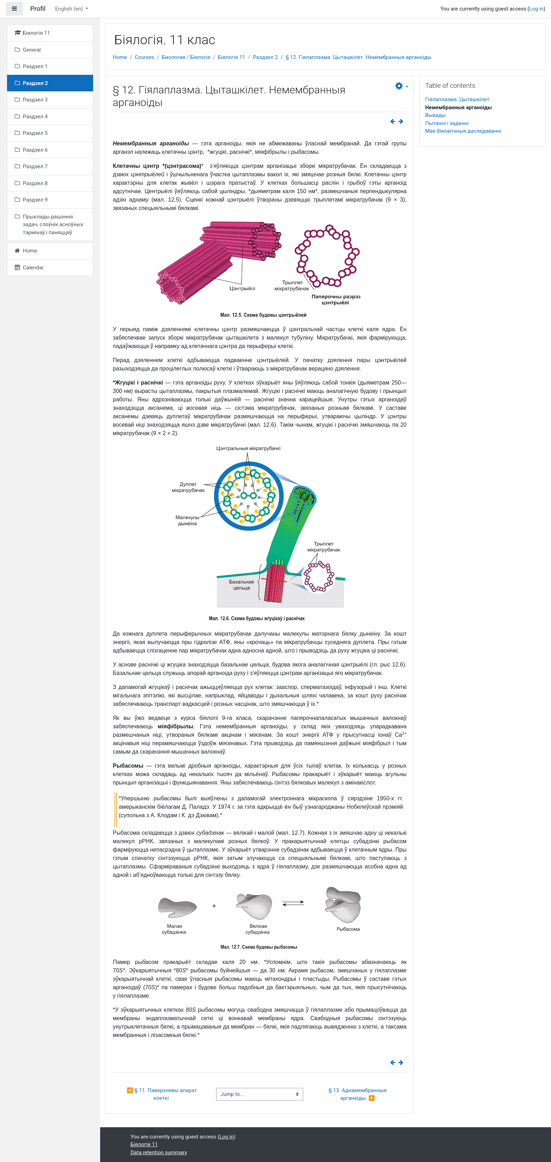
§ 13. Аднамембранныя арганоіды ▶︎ (358, 1094)
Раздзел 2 (265, 57)
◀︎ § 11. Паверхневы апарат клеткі (162, 1094)
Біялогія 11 (231, 57)
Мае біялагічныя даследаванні (463, 131)
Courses (144, 57)
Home (120, 57)
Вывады (435, 115)
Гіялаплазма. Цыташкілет (457, 99)
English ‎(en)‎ (69, 9)
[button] (401, 86)
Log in (536, 9)
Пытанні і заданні (447, 123)
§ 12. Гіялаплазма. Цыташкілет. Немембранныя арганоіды (359, 57)
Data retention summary (159, 1152)
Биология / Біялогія (186, 57)
